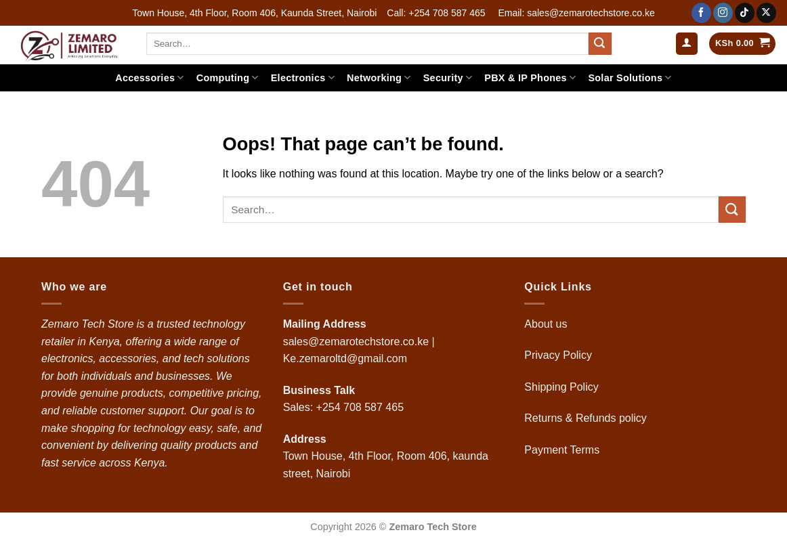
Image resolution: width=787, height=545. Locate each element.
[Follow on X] (766, 13)
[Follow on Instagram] (723, 13)
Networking (379, 77)
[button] (687, 43)
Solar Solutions (629, 77)
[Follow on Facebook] (701, 13)
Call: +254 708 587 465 (436, 12)
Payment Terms (563, 450)
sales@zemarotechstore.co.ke (356, 341)
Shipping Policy (562, 387)
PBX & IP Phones (530, 77)
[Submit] (600, 44)
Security (448, 77)
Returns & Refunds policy (585, 418)
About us (547, 324)
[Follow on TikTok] (744, 13)
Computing (227, 77)
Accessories (149, 77)
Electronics (303, 77)
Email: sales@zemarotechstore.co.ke (576, 12)
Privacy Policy (558, 355)
